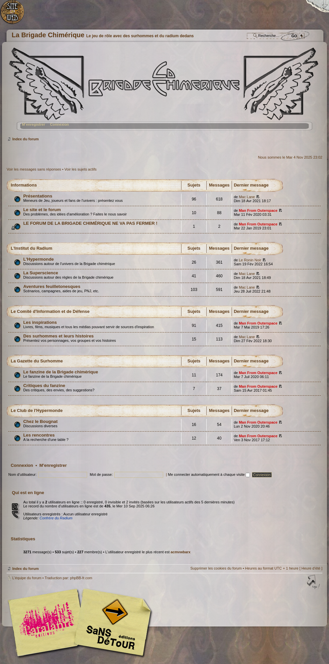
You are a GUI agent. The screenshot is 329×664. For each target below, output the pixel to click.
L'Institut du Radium (31, 248)
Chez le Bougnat (40, 421)
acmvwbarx (180, 552)
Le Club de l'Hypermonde (36, 410)
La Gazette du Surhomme (37, 360)
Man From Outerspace (258, 210)
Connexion (59, 124)
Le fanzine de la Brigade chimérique (60, 371)
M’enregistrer (33, 124)
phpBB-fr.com (81, 578)
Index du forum (163, 92)
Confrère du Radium (56, 518)
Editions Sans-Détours (111, 623)
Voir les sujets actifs (80, 169)
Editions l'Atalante (81, 622)
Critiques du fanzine (44, 385)
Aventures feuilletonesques (51, 286)
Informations (24, 185)
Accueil (15, 15)
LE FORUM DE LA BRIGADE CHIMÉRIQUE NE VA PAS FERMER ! (90, 223)
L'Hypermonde (38, 259)
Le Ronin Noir (250, 260)
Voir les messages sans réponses (34, 169)
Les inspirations (40, 322)
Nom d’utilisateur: (22, 474)
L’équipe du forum (26, 578)
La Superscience (40, 272)
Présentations (37, 196)
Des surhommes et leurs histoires (58, 335)
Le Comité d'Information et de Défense (50, 311)
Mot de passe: (101, 474)
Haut (314, 582)
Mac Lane (247, 197)
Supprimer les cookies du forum (216, 568)
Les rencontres (39, 435)
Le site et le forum (42, 209)
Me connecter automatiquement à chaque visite (209, 474)
